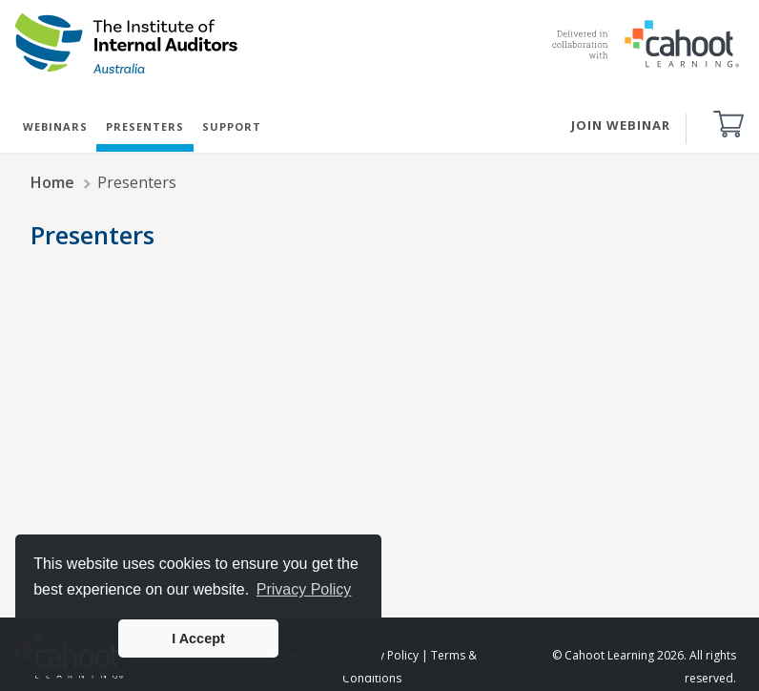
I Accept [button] (198, 638)
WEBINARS (55, 126)
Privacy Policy (382, 655)
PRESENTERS (145, 126)
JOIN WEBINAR (620, 125)
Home (52, 182)
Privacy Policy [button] (304, 589)
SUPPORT (231, 126)
